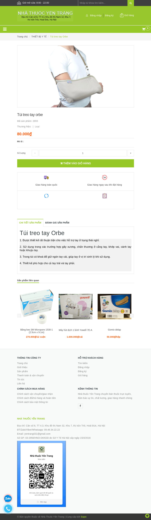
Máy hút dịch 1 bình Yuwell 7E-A (75, 330)
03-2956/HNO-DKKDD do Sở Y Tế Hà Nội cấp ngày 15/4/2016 (58, 438)
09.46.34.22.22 (52, 429)
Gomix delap (114, 329)
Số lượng (21, 153)
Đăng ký (109, 15)
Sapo (83, 516)
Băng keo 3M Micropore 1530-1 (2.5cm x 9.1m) (36, 331)
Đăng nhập (96, 15)
